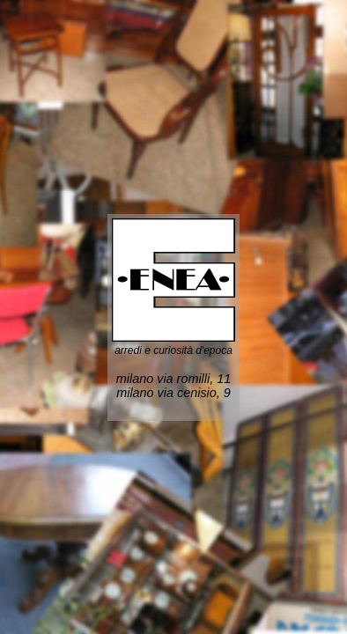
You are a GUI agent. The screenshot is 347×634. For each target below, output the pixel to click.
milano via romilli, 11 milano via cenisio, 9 (173, 386)
